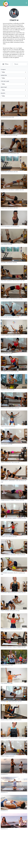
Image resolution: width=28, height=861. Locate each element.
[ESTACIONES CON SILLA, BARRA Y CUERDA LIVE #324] (14, 518)
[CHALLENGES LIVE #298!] (14, 683)
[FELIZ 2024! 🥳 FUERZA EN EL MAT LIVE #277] (14, 701)
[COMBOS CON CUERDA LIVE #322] (14, 536)
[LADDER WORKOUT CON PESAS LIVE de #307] (14, 629)
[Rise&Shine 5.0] (14, 774)
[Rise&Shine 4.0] (14, 792)
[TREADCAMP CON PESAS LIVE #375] (14, 171)
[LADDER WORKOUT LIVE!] (14, 665)
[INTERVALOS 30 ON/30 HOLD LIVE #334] (14, 408)
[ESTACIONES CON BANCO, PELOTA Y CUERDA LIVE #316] (14, 573)
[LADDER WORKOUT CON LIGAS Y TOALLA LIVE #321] (14, 555)
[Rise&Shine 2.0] (14, 829)
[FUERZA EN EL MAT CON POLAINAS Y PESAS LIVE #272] (14, 738)
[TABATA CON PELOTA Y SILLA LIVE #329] (14, 462)
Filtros (5, 64)
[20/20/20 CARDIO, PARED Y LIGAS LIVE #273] (14, 720)
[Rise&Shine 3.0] (14, 810)
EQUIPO (3, 93)
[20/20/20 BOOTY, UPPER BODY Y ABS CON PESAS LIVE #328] (14, 481)
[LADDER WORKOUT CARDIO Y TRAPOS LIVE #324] (14, 500)
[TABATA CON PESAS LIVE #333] (14, 426)
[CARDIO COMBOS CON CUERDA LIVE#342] (14, 335)
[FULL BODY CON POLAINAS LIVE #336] (14, 371)
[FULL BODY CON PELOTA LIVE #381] (14, 135)
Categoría (3, 69)
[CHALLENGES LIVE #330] (14, 444)
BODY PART (4, 87)
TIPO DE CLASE (5, 81)
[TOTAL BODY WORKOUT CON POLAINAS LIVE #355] (14, 280)
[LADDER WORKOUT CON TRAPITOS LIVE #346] (14, 299)
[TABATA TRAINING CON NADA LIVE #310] (14, 610)
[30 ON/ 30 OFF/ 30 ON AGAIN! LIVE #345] (14, 317)
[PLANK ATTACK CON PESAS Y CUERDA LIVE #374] (14, 190)
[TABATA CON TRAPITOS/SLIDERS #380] (14, 153)
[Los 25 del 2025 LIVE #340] (14, 353)
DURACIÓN (4, 75)
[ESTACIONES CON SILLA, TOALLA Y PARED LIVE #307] (14, 647)
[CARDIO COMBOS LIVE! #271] (14, 756)
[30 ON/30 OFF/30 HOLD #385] (14, 117)
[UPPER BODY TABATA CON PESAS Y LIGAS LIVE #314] (14, 592)
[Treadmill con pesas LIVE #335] (14, 390)
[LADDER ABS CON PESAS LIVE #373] (14, 208)
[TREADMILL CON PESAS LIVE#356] (14, 262)
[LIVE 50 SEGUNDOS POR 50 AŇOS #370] (14, 226)
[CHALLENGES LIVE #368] (14, 244)
